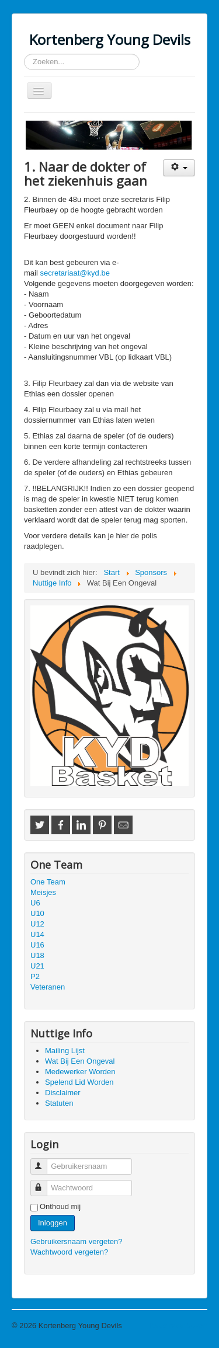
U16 (37, 945)
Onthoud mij (60, 1206)
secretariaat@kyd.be (74, 273)
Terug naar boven (177, 1325)
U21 (37, 966)
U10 (37, 913)
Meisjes (43, 892)
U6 (35, 902)
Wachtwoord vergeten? (69, 1252)
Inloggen (52, 1222)
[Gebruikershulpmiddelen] (179, 167)
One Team (47, 881)
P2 (35, 976)
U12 (37, 923)
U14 (37, 934)
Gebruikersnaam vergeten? (76, 1241)
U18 (37, 955)
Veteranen (47, 987)
